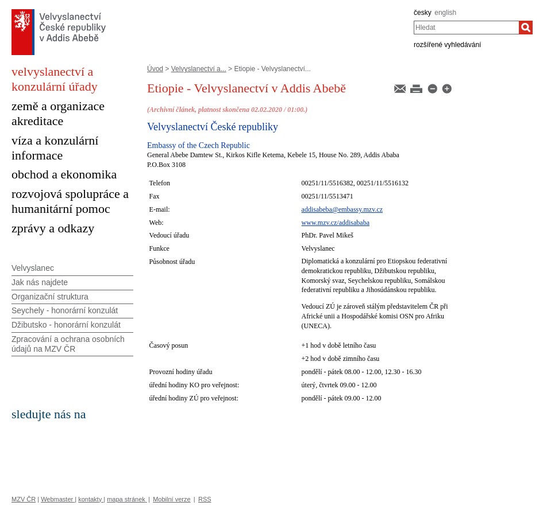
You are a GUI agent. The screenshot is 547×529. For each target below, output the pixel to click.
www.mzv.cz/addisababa (335, 223)
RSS (204, 499)
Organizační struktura (49, 296)
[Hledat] (526, 27)
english (445, 13)
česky (423, 13)
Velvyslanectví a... (198, 69)
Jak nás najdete (39, 282)
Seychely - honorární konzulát (64, 310)
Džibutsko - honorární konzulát (66, 324)
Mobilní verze (171, 499)
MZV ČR (23, 499)
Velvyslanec (32, 268)
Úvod (155, 69)
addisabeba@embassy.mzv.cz (342, 209)
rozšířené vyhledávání (447, 44)
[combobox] (466, 27)
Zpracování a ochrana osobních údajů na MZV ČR (68, 343)
